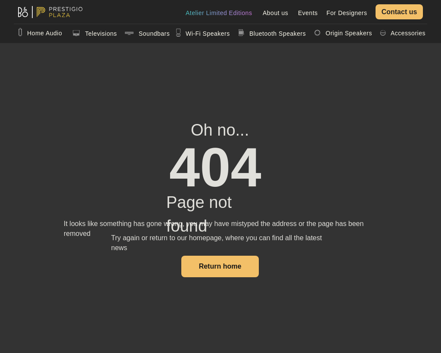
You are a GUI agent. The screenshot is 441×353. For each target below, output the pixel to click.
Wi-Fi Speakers (208, 33)
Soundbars (154, 33)
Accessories (408, 33)
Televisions (101, 33)
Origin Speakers (349, 33)
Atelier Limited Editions (219, 12)
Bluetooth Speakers (277, 33)
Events (308, 12)
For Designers (346, 12)
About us (275, 12)
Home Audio (44, 33)
